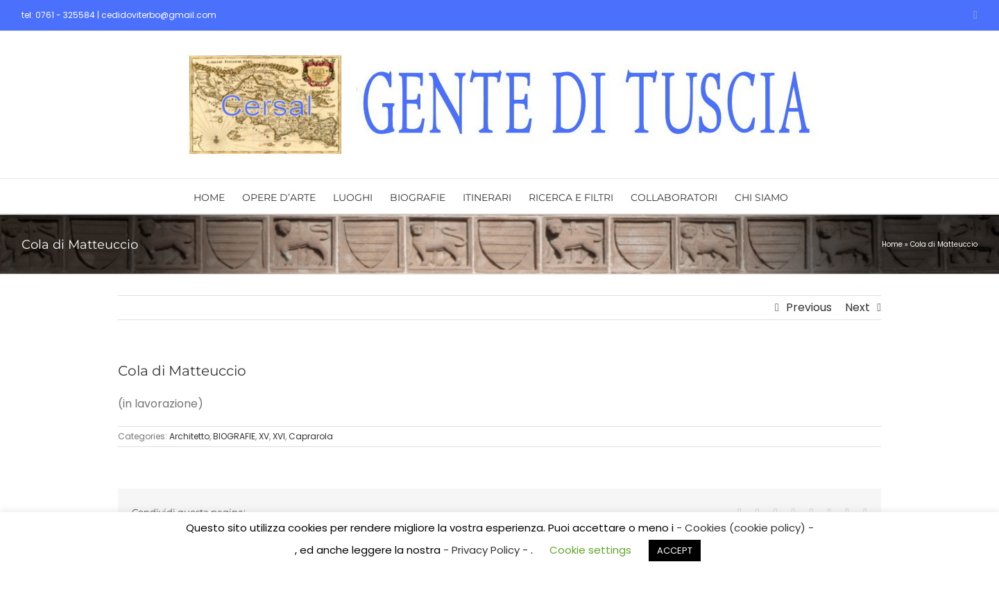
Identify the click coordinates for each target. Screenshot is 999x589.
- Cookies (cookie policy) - (745, 527)
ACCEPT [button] (674, 550)
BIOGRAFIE (234, 436)
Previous (809, 307)
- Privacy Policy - (487, 550)
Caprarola (311, 436)
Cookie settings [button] (590, 550)
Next (857, 307)
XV (264, 436)
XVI (279, 436)
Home (892, 244)
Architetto (189, 436)
